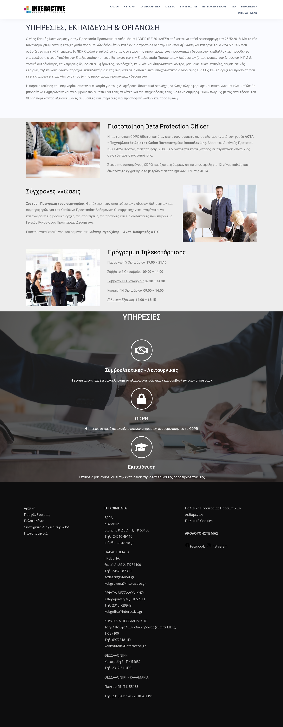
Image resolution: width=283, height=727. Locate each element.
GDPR (141, 419)
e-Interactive (188, 6)
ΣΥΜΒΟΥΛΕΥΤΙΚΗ (150, 6)
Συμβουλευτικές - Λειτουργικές (141, 370)
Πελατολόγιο (34, 520)
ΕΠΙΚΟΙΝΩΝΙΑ (249, 6)
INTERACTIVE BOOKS (214, 6)
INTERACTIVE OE (247, 12)
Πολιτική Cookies (199, 520)
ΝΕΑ (233, 6)
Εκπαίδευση (141, 467)
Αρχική (29, 508)
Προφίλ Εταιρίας (37, 514)
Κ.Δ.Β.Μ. (170, 6)
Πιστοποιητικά (35, 533)
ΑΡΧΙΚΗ (114, 6)
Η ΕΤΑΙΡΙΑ (129, 6)
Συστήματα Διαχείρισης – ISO (47, 527)
